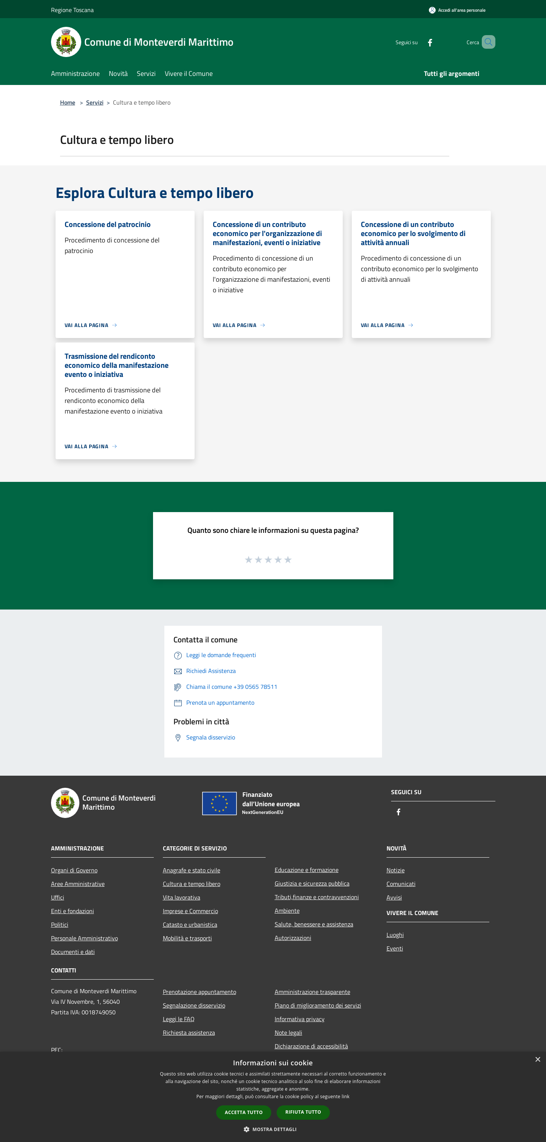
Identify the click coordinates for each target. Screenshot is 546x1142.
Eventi (395, 948)
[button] (273, 1129)
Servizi (95, 102)
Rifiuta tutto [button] (303, 1112)
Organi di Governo (74, 870)
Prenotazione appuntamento (199, 991)
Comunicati (401, 883)
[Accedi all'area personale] (457, 10)
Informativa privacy (300, 1018)
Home (67, 102)
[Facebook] (419, 42)
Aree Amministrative (78, 883)
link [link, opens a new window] (346, 1096)
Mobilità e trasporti (187, 938)
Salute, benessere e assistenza (314, 924)
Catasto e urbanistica (190, 924)
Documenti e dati (73, 951)
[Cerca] (486, 42)
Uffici (57, 897)
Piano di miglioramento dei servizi (318, 1005)
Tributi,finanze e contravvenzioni (317, 896)
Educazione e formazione (307, 869)
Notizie (396, 870)
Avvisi (394, 897)
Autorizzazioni (293, 937)
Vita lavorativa (181, 897)
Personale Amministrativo (84, 938)
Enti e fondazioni (72, 910)
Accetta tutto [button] (244, 1112)
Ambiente (287, 910)
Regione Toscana (72, 9)
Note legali (288, 1032)
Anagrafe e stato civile (191, 870)
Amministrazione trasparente (312, 991)
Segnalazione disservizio (194, 1005)
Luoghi (395, 934)
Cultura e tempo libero (191, 883)
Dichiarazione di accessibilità (311, 1046)
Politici (59, 924)
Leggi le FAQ (179, 1018)
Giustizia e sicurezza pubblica (312, 883)
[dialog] (273, 1097)
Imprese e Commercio (190, 910)
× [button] (537, 1060)
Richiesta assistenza (189, 1032)
